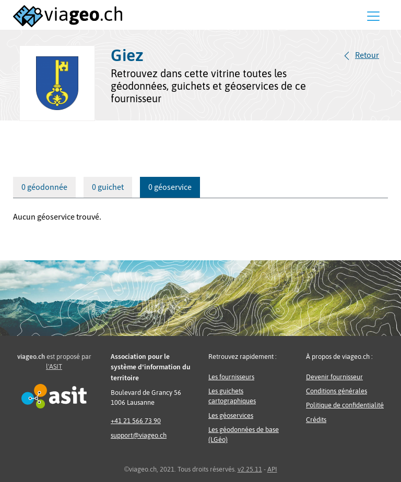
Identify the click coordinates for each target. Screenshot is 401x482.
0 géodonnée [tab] (44, 187)
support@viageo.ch (139, 435)
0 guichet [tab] (108, 187)
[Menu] (373, 16)
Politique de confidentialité (345, 405)
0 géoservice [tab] (170, 187)
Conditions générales (336, 391)
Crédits (316, 420)
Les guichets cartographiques (232, 396)
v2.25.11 (250, 469)
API (272, 469)
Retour (367, 55)
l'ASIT (54, 366)
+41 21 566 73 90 (136, 421)
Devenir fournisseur (334, 377)
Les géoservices (230, 415)
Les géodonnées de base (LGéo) (243, 434)
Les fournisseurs (231, 377)
